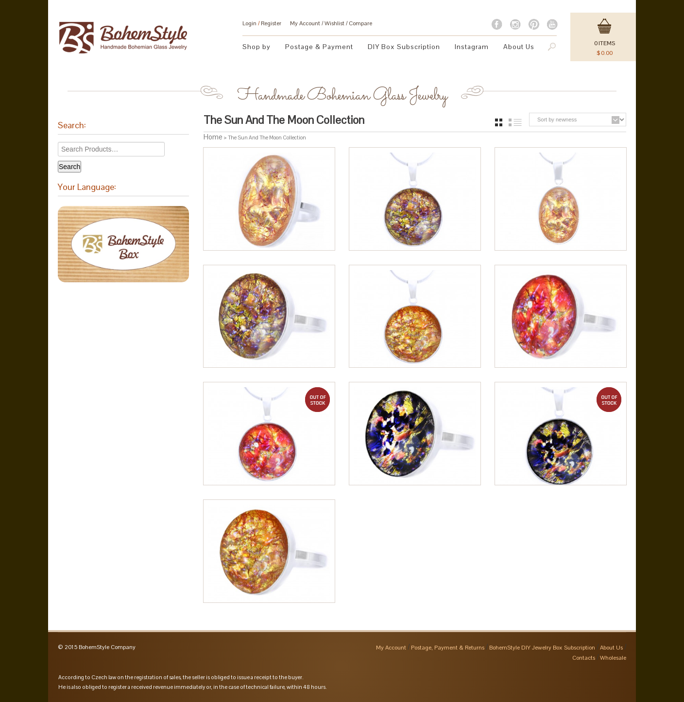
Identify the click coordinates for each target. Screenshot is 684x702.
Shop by (256, 46)
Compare (360, 23)
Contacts (583, 658)
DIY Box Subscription (404, 46)
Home (213, 136)
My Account (305, 23)
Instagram (472, 46)
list (515, 122)
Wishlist (334, 23)
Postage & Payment (319, 46)
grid (498, 122)
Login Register (261, 23)
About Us (518, 46)
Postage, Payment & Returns (447, 647)
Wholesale (613, 658)
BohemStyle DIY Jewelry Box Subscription (542, 647)
